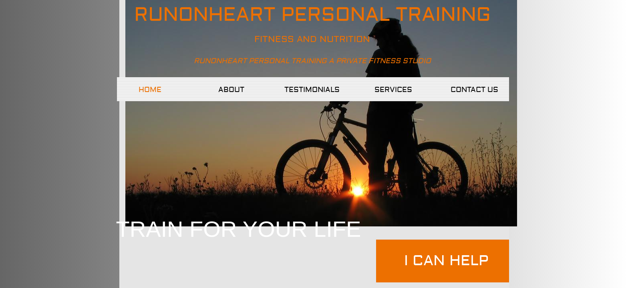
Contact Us (474, 89)
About (231, 89)
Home (150, 89)
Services (393, 89)
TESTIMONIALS (312, 89)
